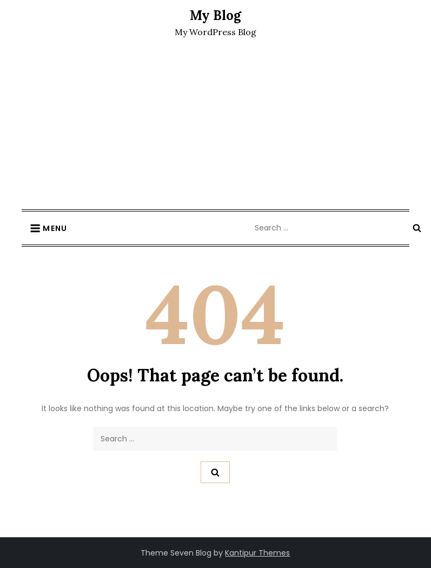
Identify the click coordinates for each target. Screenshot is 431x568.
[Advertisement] (215, 128)
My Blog (215, 15)
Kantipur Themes (257, 552)
